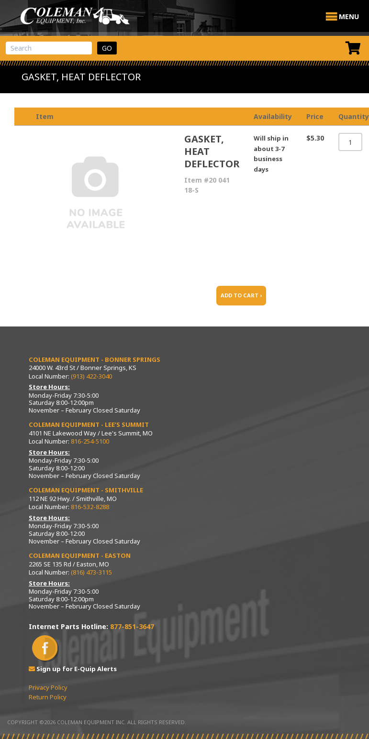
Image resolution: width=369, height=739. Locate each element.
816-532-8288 (90, 506)
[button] (349, 16)
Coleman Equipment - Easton (80, 555)
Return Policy (48, 697)
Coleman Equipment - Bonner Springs (94, 359)
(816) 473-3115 (91, 572)
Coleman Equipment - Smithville (86, 490)
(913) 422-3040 (91, 376)
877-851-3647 (132, 626)
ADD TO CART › (241, 295)
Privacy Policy (48, 687)
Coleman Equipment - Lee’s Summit (89, 424)
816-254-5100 (90, 441)
